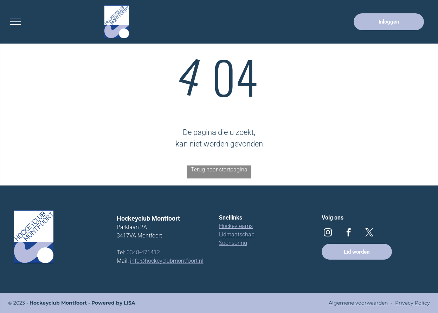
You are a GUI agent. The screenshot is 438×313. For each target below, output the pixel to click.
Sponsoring (233, 243)
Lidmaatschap (237, 234)
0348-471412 (143, 252)
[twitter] (369, 233)
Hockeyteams (236, 226)
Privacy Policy (412, 303)
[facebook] (348, 233)
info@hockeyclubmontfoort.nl (167, 260)
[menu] (15, 22)
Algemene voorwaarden (358, 303)
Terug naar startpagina (219, 169)
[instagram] (328, 233)
